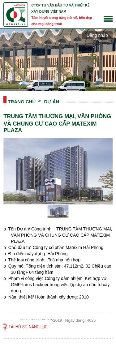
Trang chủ (22, 101)
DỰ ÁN (51, 101)
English (108, 14)
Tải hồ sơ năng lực (28, 326)
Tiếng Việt (108, 9)
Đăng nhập (97, 35)
